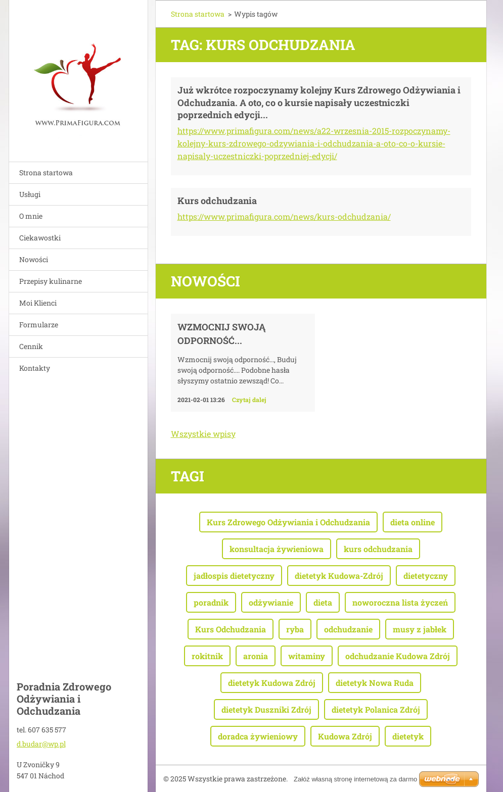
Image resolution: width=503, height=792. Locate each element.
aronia (255, 656)
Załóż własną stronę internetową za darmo (355, 779)
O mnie (30, 216)
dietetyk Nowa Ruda (375, 682)
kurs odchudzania (378, 548)
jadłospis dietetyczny (234, 575)
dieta (322, 602)
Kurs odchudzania (217, 200)
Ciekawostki (40, 237)
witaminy (306, 656)
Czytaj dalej (249, 399)
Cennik (31, 346)
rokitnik (207, 656)
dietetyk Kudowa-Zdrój (339, 575)
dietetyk (408, 736)
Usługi (29, 194)
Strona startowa (46, 172)
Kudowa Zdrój (345, 736)
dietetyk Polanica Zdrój (376, 709)
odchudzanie (348, 629)
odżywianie (271, 602)
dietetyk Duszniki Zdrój (266, 709)
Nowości (33, 259)
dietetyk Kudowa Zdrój (271, 682)
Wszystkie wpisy (203, 433)
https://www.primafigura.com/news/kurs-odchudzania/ (284, 216)
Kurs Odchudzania (230, 629)
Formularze (38, 324)
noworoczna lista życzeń (400, 602)
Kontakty (34, 368)
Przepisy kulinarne (50, 281)
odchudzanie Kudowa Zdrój (397, 656)
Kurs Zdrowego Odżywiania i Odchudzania (288, 522)
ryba (295, 629)
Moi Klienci (38, 303)
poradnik (211, 602)
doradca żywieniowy (258, 736)
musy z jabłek (419, 629)
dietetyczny (425, 575)
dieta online (412, 522)
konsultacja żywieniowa (277, 548)
